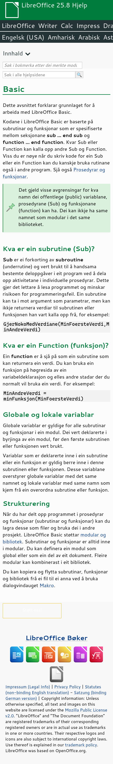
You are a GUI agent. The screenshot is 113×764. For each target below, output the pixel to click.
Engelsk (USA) (23, 37)
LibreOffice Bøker (56, 637)
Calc (66, 25)
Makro (47, 585)
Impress (88, 25)
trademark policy (81, 745)
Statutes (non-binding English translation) (53, 689)
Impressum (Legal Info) (27, 687)
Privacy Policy (67, 687)
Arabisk (89, 37)
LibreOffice (18, 25)
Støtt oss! (32, 610)
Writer (47, 25)
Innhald (13, 53)
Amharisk (61, 37)
